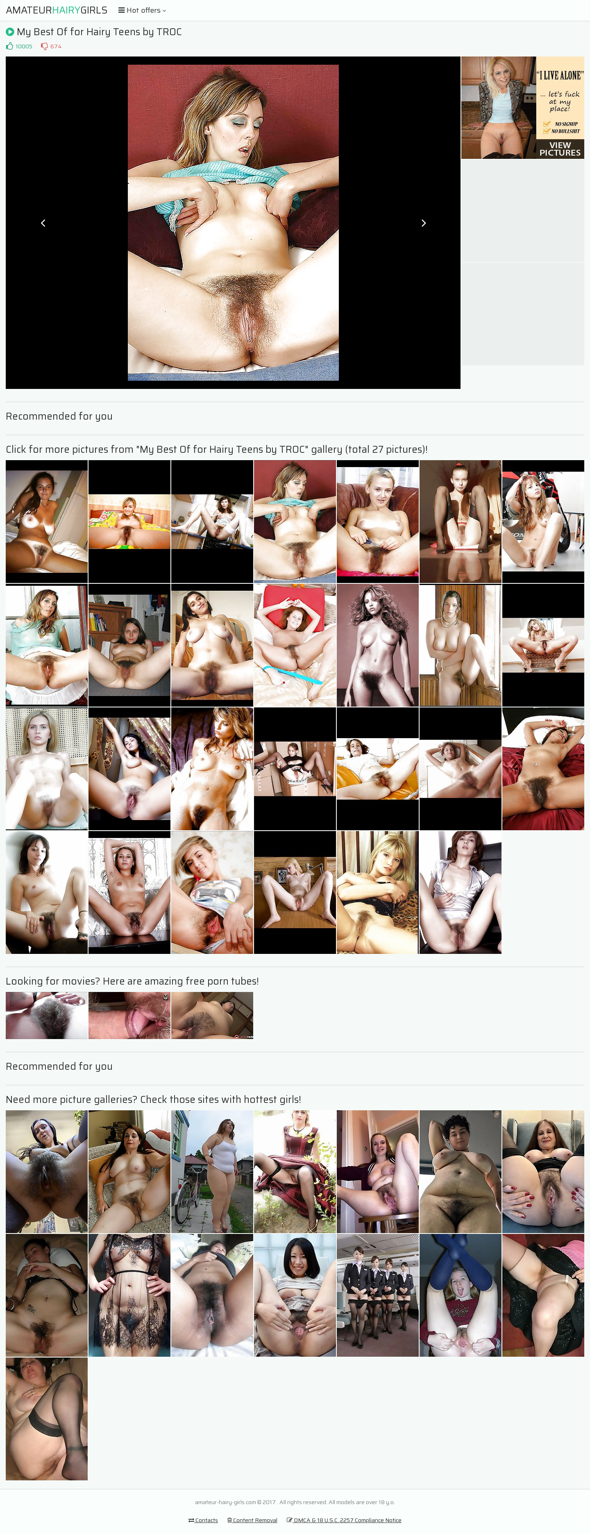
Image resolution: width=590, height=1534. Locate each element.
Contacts (203, 1520)
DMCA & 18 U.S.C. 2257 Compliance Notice (344, 1520)
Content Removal (252, 1520)
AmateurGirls (57, 10)
